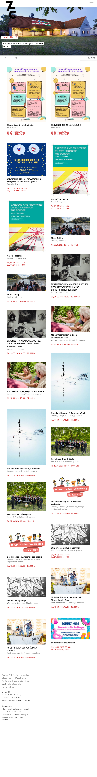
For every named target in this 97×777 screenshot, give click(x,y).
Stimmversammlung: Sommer (65, 555)
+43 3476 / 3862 (14, 750)
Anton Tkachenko (59, 199)
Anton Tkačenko (14, 256)
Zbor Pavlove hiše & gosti (19, 510)
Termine (91, 58)
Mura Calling (57, 238)
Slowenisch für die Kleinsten (20, 125)
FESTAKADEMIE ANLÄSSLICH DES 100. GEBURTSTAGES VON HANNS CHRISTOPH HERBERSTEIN (70, 287)
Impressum (6, 772)
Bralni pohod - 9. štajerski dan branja (24, 561)
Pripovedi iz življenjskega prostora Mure (25, 391)
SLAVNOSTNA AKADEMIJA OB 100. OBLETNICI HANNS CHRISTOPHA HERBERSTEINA (24, 344)
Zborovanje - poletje (16, 619)
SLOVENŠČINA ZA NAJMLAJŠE (66, 125)
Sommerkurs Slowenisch (63, 677)
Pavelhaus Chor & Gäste (62, 444)
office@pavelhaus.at (10, 753)
